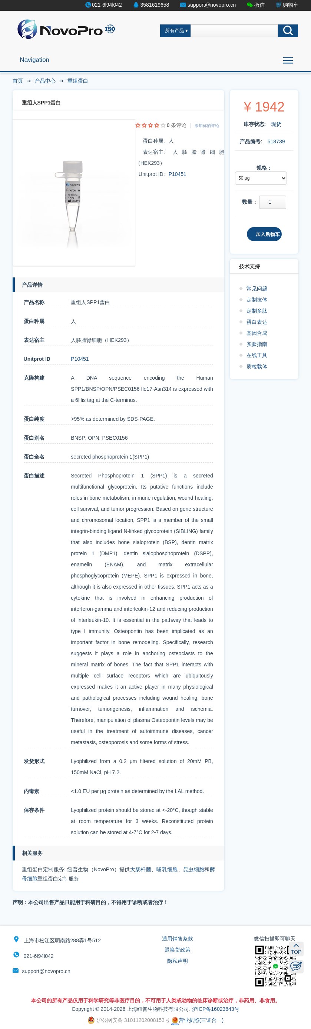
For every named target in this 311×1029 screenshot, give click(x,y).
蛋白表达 (257, 322)
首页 (18, 81)
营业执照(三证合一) (197, 1020)
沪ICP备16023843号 (215, 1009)
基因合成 (257, 333)
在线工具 (257, 355)
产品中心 (45, 81)
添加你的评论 (207, 125)
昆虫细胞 (193, 869)
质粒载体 (257, 366)
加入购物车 (268, 234)
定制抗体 (257, 300)
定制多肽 (257, 311)
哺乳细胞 (167, 869)
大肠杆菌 (140, 869)
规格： (264, 168)
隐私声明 (177, 961)
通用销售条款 (177, 939)
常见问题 (257, 289)
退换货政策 (178, 950)
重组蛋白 (77, 81)
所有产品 (174, 30)
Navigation (34, 59)
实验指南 (257, 344)
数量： (250, 202)
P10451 (177, 174)
